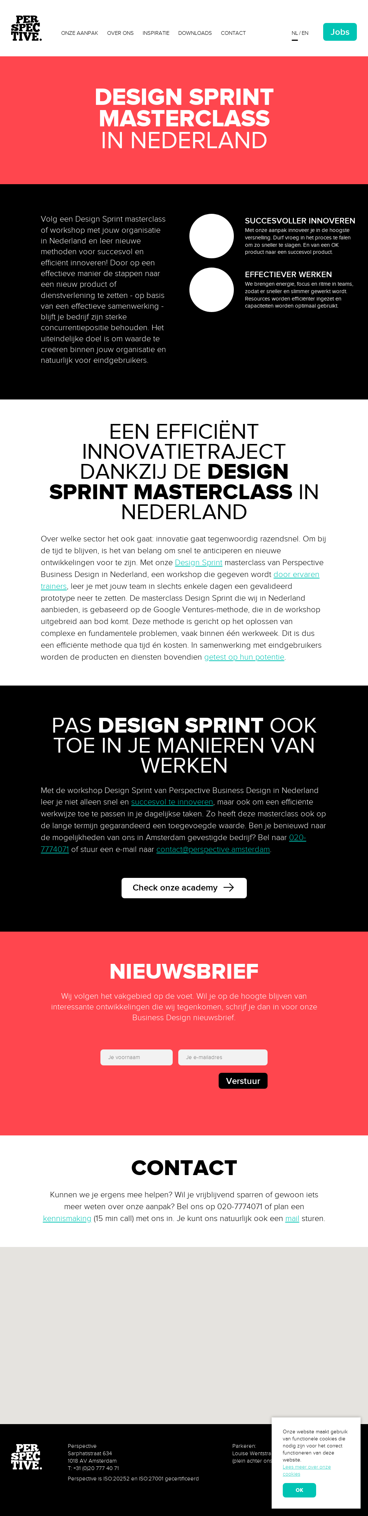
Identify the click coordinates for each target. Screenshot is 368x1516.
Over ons (120, 33)
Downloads (195, 33)
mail (292, 1218)
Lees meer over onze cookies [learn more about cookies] (307, 1470)
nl (295, 33)
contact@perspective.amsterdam (213, 849)
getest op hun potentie (244, 657)
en (305, 33)
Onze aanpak (79, 33)
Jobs (340, 32)
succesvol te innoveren (172, 801)
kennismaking (67, 1218)
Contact (233, 33)
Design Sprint (198, 562)
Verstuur (243, 1081)
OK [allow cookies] (299, 1490)
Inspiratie (156, 33)
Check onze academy (184, 888)
